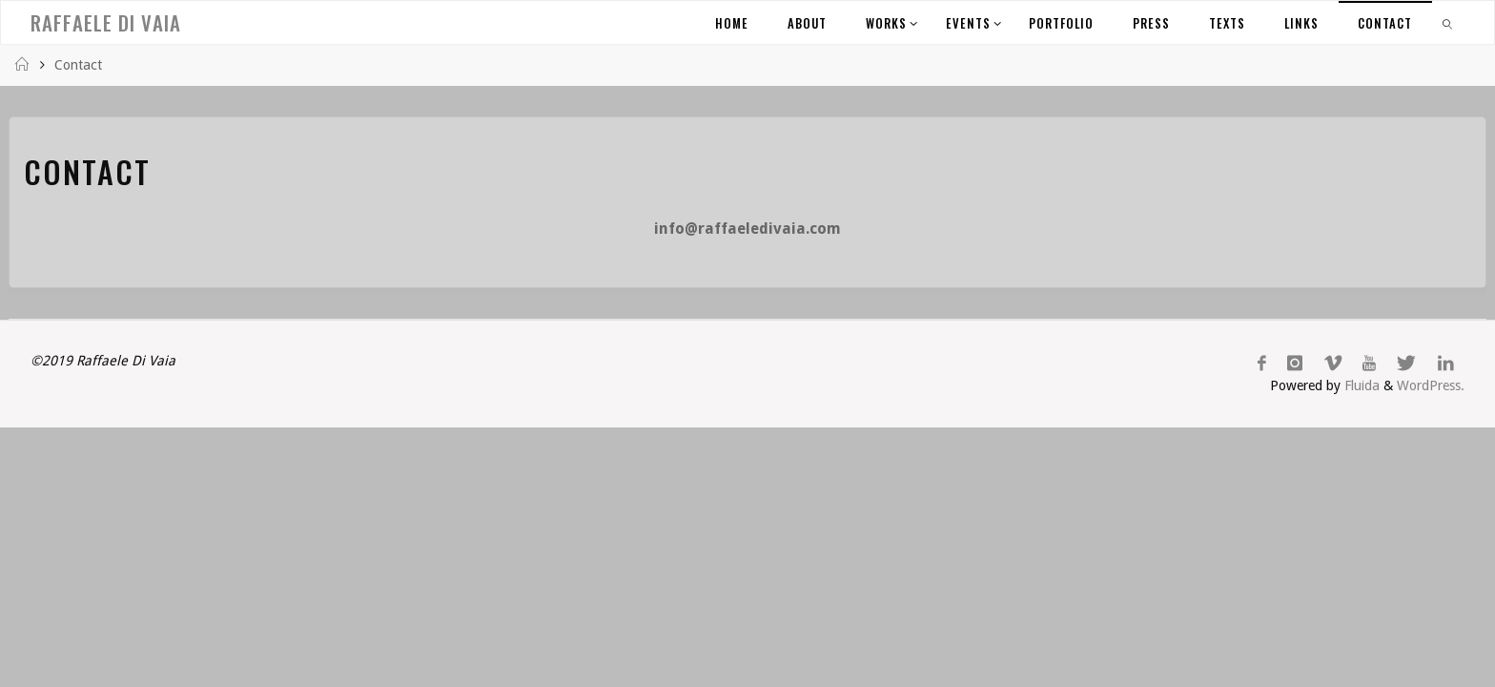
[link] (1448, 22)
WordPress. (1430, 385)
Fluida (1360, 385)
